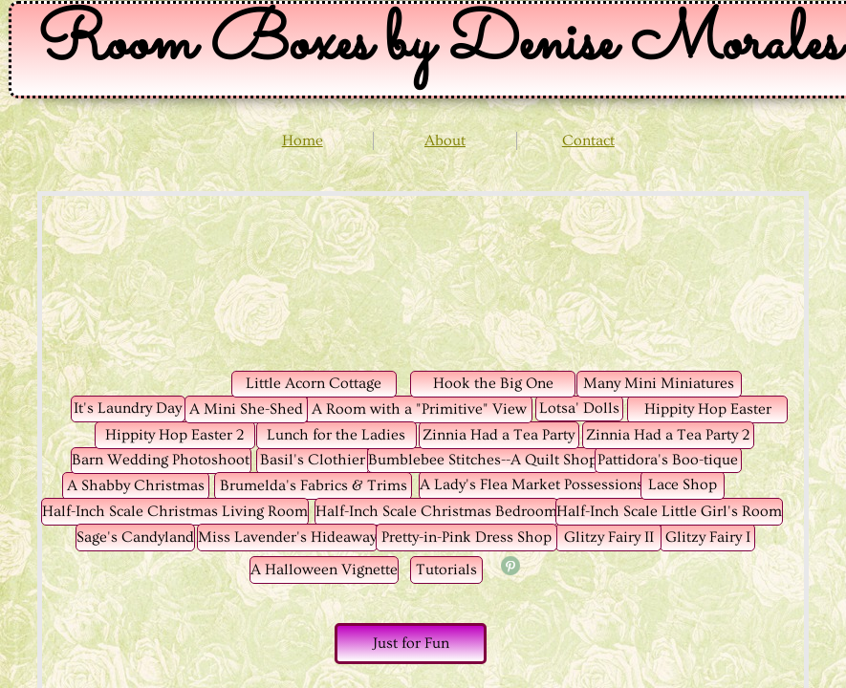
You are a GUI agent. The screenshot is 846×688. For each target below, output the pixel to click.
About (445, 140)
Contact (588, 140)
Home (302, 140)
